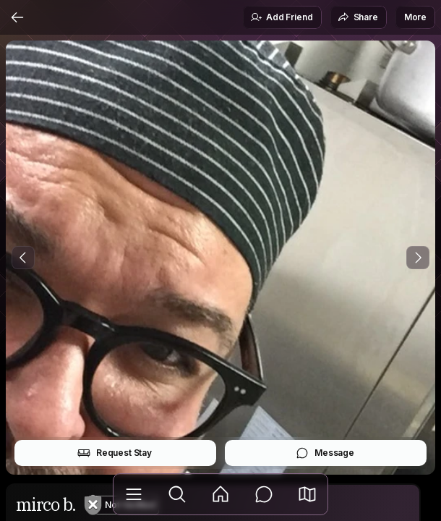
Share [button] (358, 17)
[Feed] (220, 494)
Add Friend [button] (281, 17)
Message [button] (325, 452)
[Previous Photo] (23, 257)
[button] (307, 494)
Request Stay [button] (114, 452)
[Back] (17, 17)
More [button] (415, 17)
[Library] (134, 494)
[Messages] (264, 494)
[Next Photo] (417, 257)
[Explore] (177, 494)
